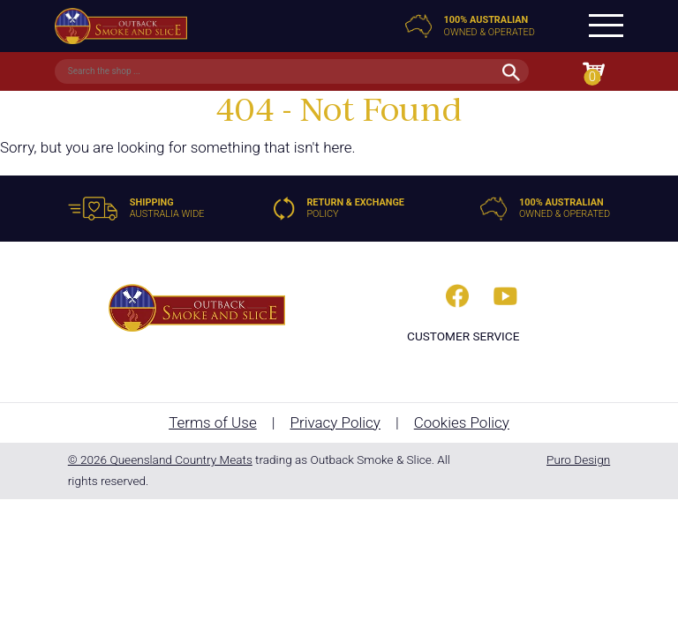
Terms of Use (213, 422)
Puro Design (578, 459)
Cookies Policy (461, 422)
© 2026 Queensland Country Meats (160, 459)
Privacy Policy (335, 422)
